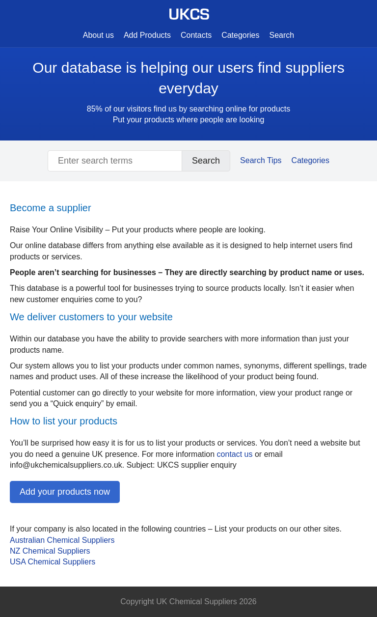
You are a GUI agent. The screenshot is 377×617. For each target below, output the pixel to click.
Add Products (147, 35)
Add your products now (65, 492)
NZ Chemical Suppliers (50, 551)
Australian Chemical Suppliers (62, 540)
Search (282, 35)
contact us (235, 454)
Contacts (196, 35)
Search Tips (260, 160)
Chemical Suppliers (52, 562)
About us (98, 35)
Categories (240, 35)
